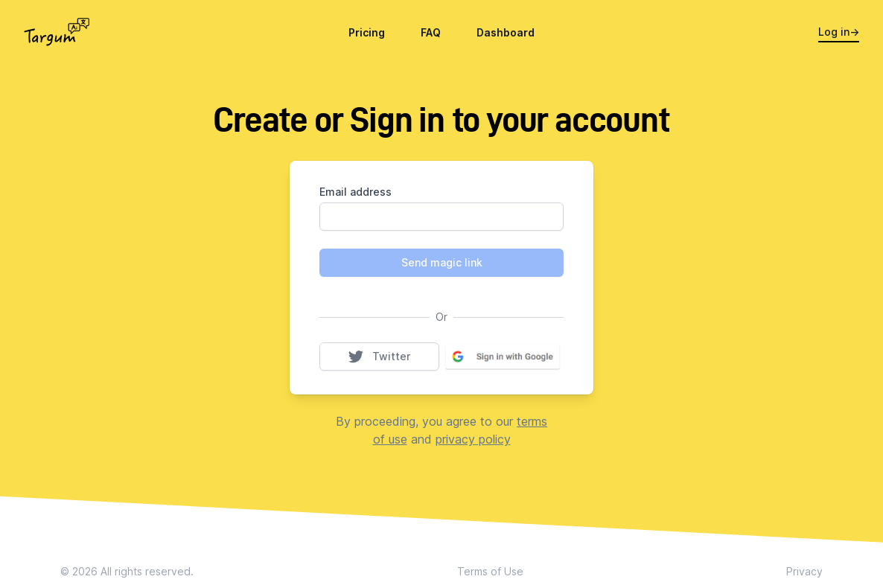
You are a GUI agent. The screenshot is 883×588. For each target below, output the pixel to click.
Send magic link (441, 262)
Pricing (366, 32)
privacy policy (473, 439)
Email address (355, 191)
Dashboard (505, 32)
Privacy (804, 571)
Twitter (393, 356)
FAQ (431, 32)
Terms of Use (490, 571)
